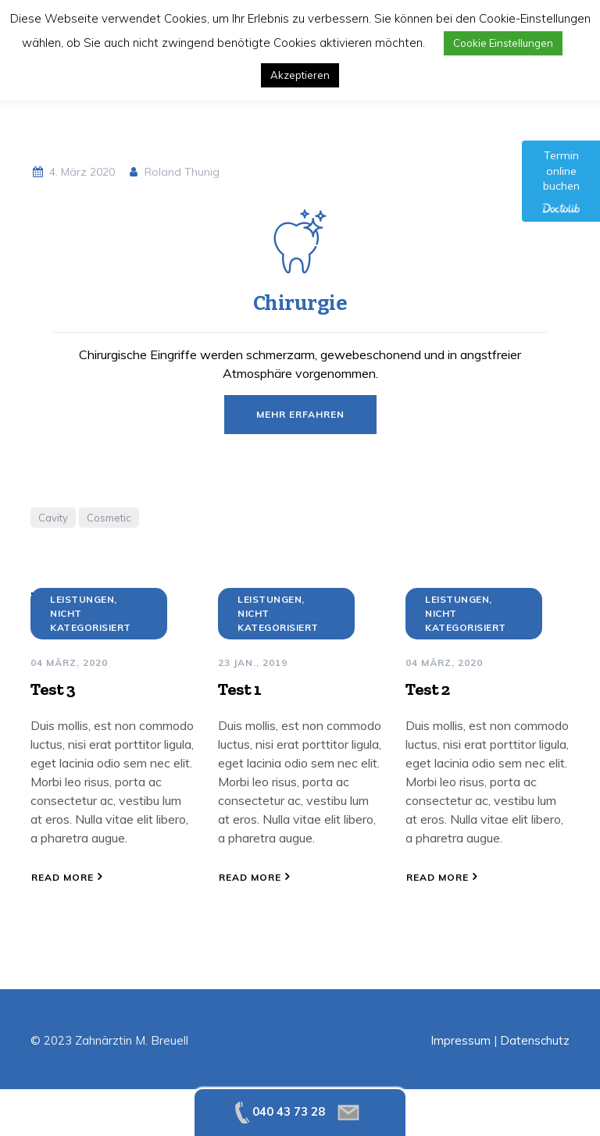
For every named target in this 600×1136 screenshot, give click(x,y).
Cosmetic (109, 517)
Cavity (53, 517)
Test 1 (239, 689)
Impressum (460, 1040)
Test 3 (52, 689)
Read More (62, 877)
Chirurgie (300, 303)
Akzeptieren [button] (300, 75)
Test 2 (427, 689)
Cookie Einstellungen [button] (503, 43)
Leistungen (82, 599)
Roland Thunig (173, 172)
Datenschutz (535, 1040)
